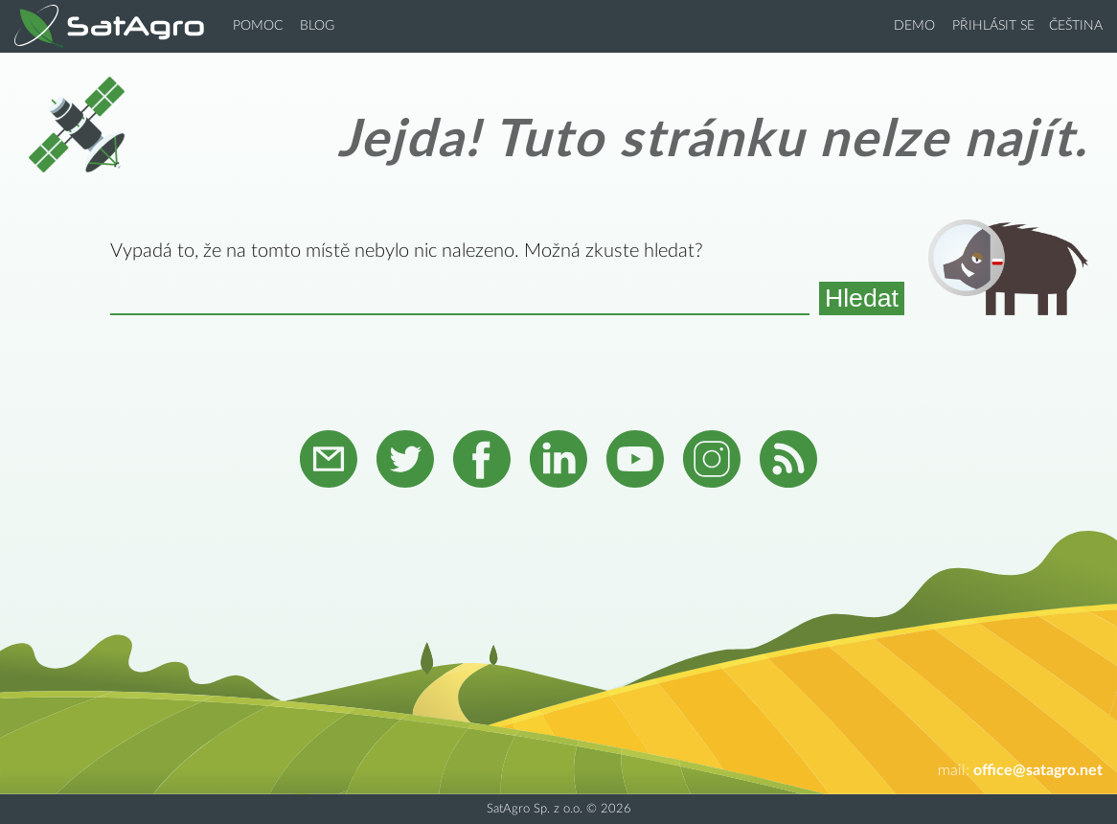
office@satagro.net (1038, 770)
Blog (317, 26)
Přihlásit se (993, 26)
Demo (914, 26)
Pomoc (258, 26)
